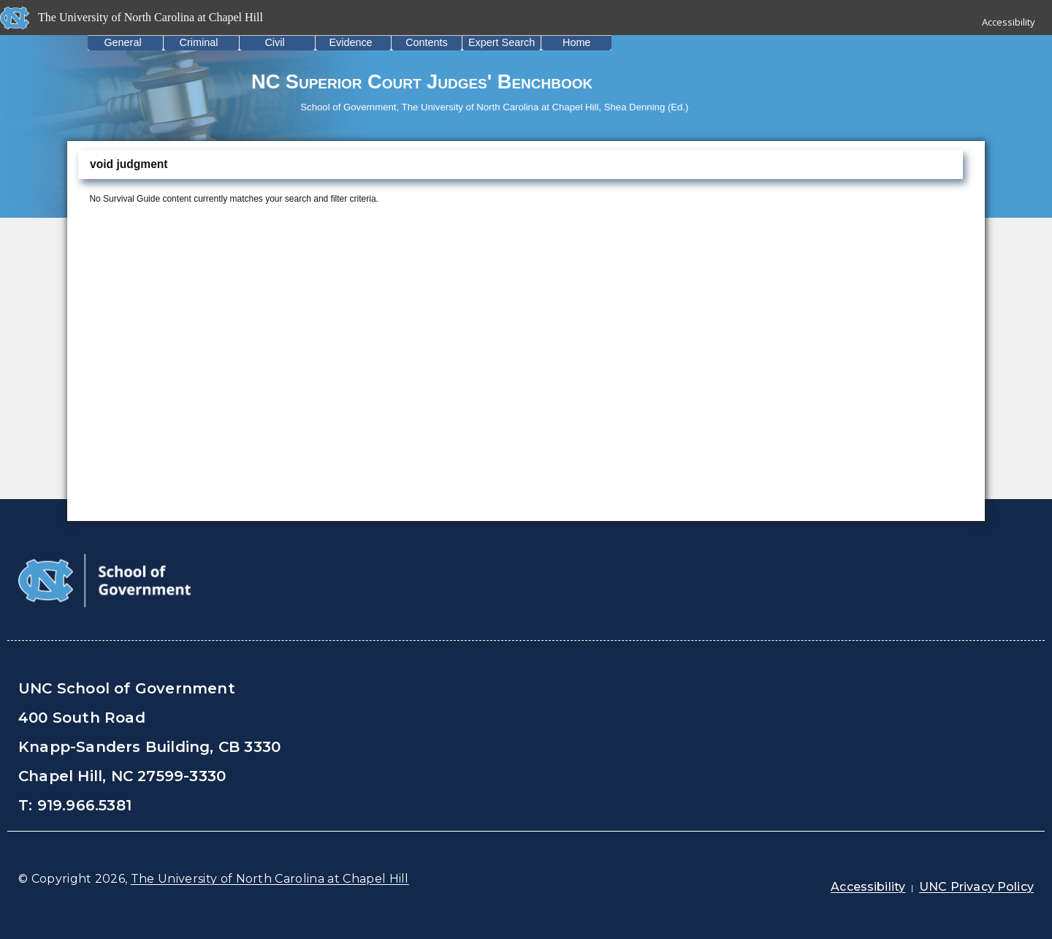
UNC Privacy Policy (976, 887)
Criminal (199, 42)
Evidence (350, 42)
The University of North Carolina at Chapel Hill (270, 879)
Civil (274, 42)
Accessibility (1008, 21)
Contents (426, 42)
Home (576, 42)
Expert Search (501, 42)
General (122, 42)
